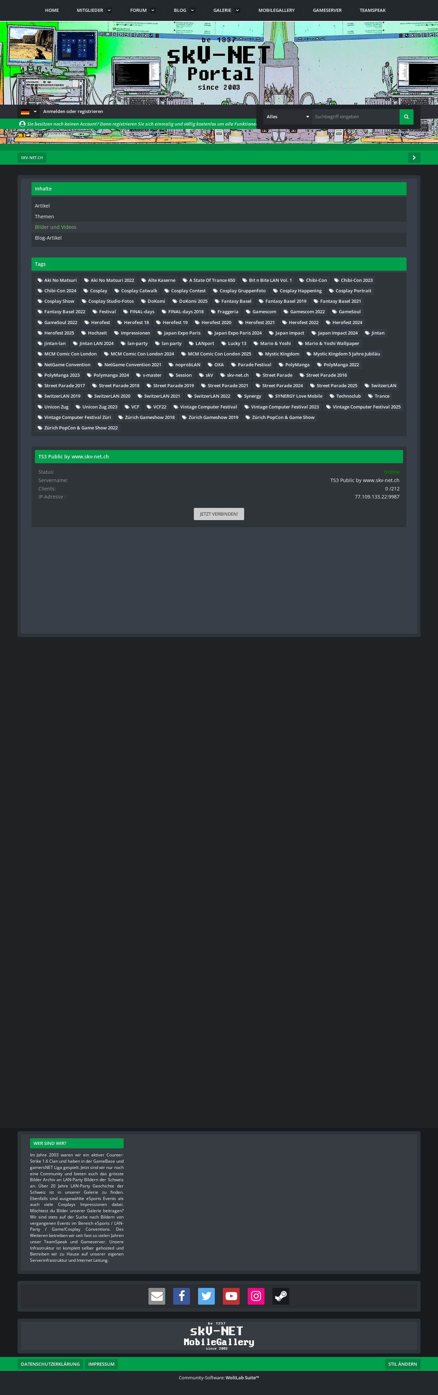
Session (333, 752)
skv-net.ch (387, 752)
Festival (388, 436)
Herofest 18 (337, 489)
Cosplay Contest (342, 351)
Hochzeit (378, 520)
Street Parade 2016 (345, 774)
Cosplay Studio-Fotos (348, 394)
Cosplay (333, 341)
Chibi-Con (392, 320)
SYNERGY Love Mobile (348, 889)
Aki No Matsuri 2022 (346, 288)
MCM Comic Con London (351, 626)
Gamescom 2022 (342, 468)
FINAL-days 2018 (381, 447)
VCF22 (353, 921)
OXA (369, 700)
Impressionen (340, 531)
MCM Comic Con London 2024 (356, 636)
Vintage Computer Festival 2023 (359, 942)
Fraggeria (335, 457)
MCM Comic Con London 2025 (356, 647)
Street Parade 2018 (345, 795)
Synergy (383, 879)
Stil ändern (402, 1364)
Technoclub (337, 900)
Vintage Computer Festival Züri (358, 963)
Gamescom (372, 457)
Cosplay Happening (346, 373)
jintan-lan (335, 573)
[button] (28, 112)
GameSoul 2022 (341, 478)
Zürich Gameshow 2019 (350, 984)
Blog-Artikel (328, 236)
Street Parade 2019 (345, 805)
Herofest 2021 (384, 499)
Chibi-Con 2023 (341, 331)
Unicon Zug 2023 (380, 911)
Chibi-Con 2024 (387, 331)
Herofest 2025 (340, 520)
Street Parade (340, 763)
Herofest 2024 (384, 510)
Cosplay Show (390, 383)
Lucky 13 (367, 594)
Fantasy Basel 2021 (345, 425)
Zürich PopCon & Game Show (356, 995)
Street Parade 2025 (345, 837)
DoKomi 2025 (339, 405)
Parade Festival (342, 710)
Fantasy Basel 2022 (345, 436)
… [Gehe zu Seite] (85, 215)
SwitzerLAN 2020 (343, 858)
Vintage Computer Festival (353, 932)
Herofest (381, 478)
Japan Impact (339, 552)
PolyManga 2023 (342, 731)
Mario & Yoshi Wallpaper (352, 615)
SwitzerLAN (392, 837)
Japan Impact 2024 (345, 563)
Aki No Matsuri (341, 278)
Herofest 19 (376, 489)
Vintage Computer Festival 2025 (359, 953)
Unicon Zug (337, 911)
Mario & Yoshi (340, 605)
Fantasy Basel (382, 405)
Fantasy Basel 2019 (345, 415)
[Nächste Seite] (106, 216)
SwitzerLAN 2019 (343, 847)
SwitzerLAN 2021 (343, 868)
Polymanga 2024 (342, 742)
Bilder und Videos (334, 226)
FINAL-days (337, 447)
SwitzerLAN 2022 (343, 879)
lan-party (335, 584)
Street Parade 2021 (345, 816)
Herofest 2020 (340, 499)
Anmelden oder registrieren (73, 111)
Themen (324, 215)
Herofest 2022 (340, 510)
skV (359, 752)
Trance (371, 900)
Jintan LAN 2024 (377, 573)
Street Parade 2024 (345, 826)
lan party (369, 584)
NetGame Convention (348, 679)
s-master (383, 742)
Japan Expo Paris (386, 531)
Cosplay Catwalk (374, 341)
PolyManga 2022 (342, 721)
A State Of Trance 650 (348, 309)
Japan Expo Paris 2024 (348, 542)
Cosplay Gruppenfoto (348, 362)
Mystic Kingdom (342, 657)
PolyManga (385, 710)
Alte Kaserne (338, 299)
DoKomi (393, 394)
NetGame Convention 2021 (353, 689)
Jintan (385, 563)
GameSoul (385, 468)
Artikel (322, 205)
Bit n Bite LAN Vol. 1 (346, 320)
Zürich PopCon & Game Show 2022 (362, 1006)
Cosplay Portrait (343, 383)
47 (95, 215)
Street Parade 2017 (345, 784)
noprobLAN (337, 700)
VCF (329, 921)
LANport (334, 594)
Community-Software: (219, 1377)
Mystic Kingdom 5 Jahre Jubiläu (358, 668)
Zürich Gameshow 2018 (350, 974)
